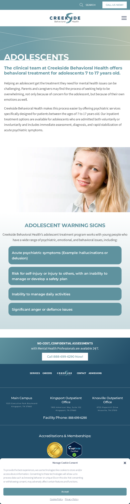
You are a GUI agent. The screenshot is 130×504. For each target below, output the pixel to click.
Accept (65, 491)
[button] (125, 463)
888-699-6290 (77, 417)
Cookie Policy (56, 499)
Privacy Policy (72, 499)
